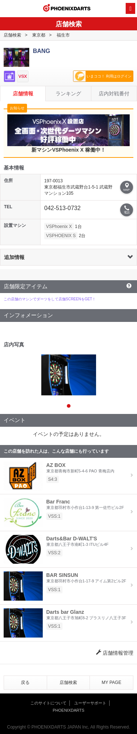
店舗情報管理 (114, 653)
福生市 (63, 35)
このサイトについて (48, 703)
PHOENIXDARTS (67, 9)
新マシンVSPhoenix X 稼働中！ (68, 133)
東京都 (38, 35)
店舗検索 (12, 35)
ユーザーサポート (90, 703)
